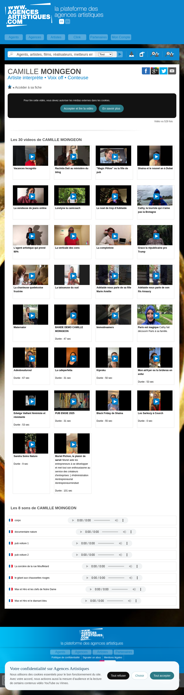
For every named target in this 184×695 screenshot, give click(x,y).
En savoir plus (111, 108)
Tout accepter (162, 675)
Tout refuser (118, 675)
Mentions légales (113, 657)
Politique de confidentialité (66, 657)
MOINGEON (44, 71)
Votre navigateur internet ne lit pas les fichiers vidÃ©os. (98, 520)
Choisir (139, 675)
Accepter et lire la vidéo (78, 108)
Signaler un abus (92, 657)
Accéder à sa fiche (28, 87)
